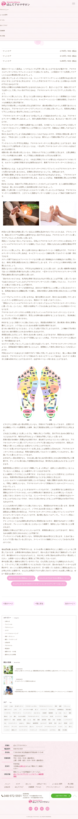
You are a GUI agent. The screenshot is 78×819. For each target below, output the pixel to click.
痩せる (5, 716)
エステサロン (53, 730)
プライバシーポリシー (53, 787)
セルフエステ (43, 723)
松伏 (55, 723)
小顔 (54, 720)
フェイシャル (8, 624)
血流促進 (19, 720)
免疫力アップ (7, 720)
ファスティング (33, 730)
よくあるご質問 (57, 784)
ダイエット (6, 726)
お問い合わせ (69, 787)
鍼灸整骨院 (35, 723)
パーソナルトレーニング (11, 633)
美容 (56, 706)
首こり (36, 709)
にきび (5, 706)
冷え (5, 723)
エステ (7, 630)
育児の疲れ (68, 709)
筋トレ (70, 726)
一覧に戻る (39, 603)
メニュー (7, 784)
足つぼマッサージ (19, 706)
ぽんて (60, 723)
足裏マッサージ (7, 709)
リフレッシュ (67, 706)
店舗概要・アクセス (34, 787)
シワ (20, 709)
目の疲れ (59, 720)
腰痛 (38, 720)
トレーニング (39, 726)
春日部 (50, 723)
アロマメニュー (9, 627)
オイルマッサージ (13, 723)
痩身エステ (14, 730)
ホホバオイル (37, 713)
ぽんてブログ (19, 787)
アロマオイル (8, 645)
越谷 (24, 720)
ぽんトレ (32, 726)
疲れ (15, 716)
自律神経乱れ (60, 709)
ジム (66, 726)
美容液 (65, 723)
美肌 (14, 720)
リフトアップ (43, 709)
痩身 (70, 713)
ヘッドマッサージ (67, 720)
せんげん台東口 (22, 716)
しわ (11, 716)
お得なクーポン (42, 784)
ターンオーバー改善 (28, 709)
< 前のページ (8, 603)
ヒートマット (58, 716)
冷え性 (51, 716)
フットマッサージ (27, 713)
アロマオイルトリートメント (46, 706)
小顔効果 (44, 713)
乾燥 (34, 720)
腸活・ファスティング (11, 639)
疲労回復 (44, 720)
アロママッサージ (17, 713)
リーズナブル (7, 713)
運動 (59, 730)
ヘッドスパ (6, 730)
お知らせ (7, 621)
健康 (60, 706)
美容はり (29, 723)
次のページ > (70, 603)
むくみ (29, 720)
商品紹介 (7, 648)
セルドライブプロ (23, 726)
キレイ (65, 713)
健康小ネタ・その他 (10, 651)
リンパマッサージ (23, 730)
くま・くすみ (58, 713)
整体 (49, 720)
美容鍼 (65, 716)
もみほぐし (21, 723)
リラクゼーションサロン (31, 706)
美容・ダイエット (10, 636)
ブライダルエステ (43, 730)
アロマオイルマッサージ (33, 716)
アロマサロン (52, 709)
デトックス (14, 726)
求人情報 (65, 730)
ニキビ (15, 709)
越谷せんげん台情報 (10, 654)
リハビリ (60, 726)
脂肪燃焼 (51, 713)
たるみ (11, 706)
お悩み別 (7, 642)
